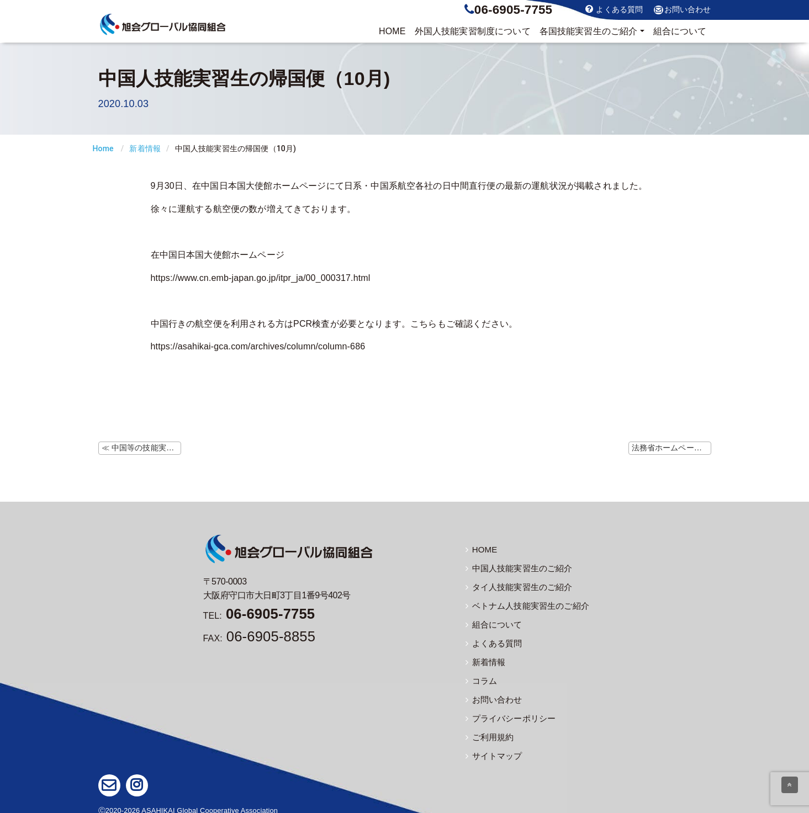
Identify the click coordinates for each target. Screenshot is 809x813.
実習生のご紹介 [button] (589, 31)
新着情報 (145, 148)
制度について (473, 31)
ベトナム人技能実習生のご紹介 (523, 603)
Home (103, 148)
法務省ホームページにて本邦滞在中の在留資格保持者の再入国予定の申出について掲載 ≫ (671, 447)
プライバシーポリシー (508, 713)
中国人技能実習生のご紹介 (516, 567)
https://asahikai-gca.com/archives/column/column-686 (258, 346)
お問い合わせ (682, 10)
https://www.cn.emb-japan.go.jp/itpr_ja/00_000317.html (261, 278)
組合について (680, 31)
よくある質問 (614, 9)
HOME (392, 31)
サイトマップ (492, 749)
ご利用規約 (488, 731)
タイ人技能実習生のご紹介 (516, 585)
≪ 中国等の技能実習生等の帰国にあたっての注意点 (141, 447)
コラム (481, 676)
